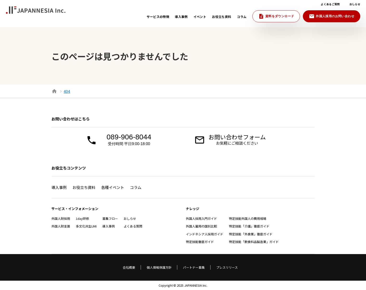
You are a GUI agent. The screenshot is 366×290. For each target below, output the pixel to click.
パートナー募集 (194, 267)
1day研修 (82, 218)
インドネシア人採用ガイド (204, 234)
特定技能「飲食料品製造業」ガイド (254, 241)
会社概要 (129, 267)
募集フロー (110, 218)
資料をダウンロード (276, 16)
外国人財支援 (60, 226)
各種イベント (112, 187)
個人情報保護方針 (159, 267)
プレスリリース (227, 267)
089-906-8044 (129, 140)
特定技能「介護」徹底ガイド (249, 226)
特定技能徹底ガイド (200, 241)
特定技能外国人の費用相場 (247, 218)
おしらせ (130, 218)
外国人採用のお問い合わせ (331, 16)
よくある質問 (133, 226)
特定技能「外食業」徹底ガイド (250, 234)
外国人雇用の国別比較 (201, 226)
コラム (135, 187)
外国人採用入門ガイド (201, 218)
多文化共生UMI (86, 226)
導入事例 (59, 187)
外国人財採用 (60, 218)
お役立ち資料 (83, 187)
